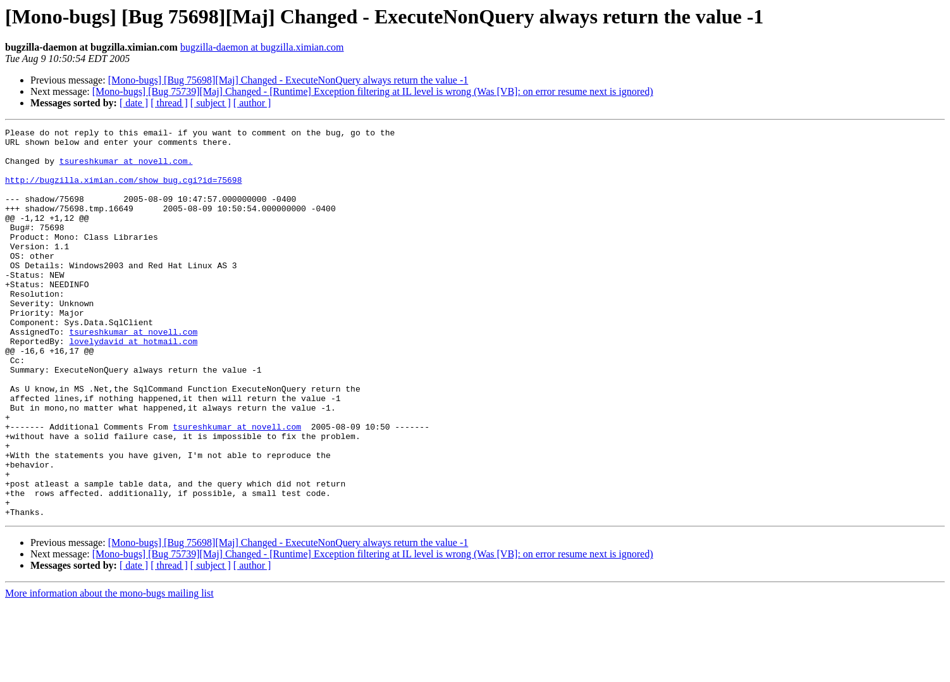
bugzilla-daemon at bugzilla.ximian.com (262, 47)
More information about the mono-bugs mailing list (109, 671)
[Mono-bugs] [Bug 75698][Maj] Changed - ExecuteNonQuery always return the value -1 (288, 80)
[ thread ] (169, 102)
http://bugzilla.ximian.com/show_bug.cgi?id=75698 (123, 191)
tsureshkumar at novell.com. (126, 168)
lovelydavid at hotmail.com (133, 384)
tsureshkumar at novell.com (133, 373)
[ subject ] (210, 102)
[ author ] (252, 102)
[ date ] (134, 102)
